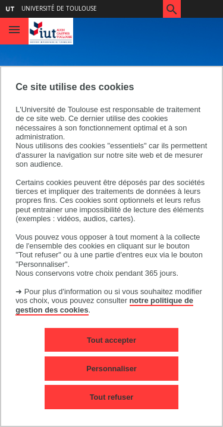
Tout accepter (111, 340)
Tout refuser (112, 397)
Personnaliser (111, 368)
